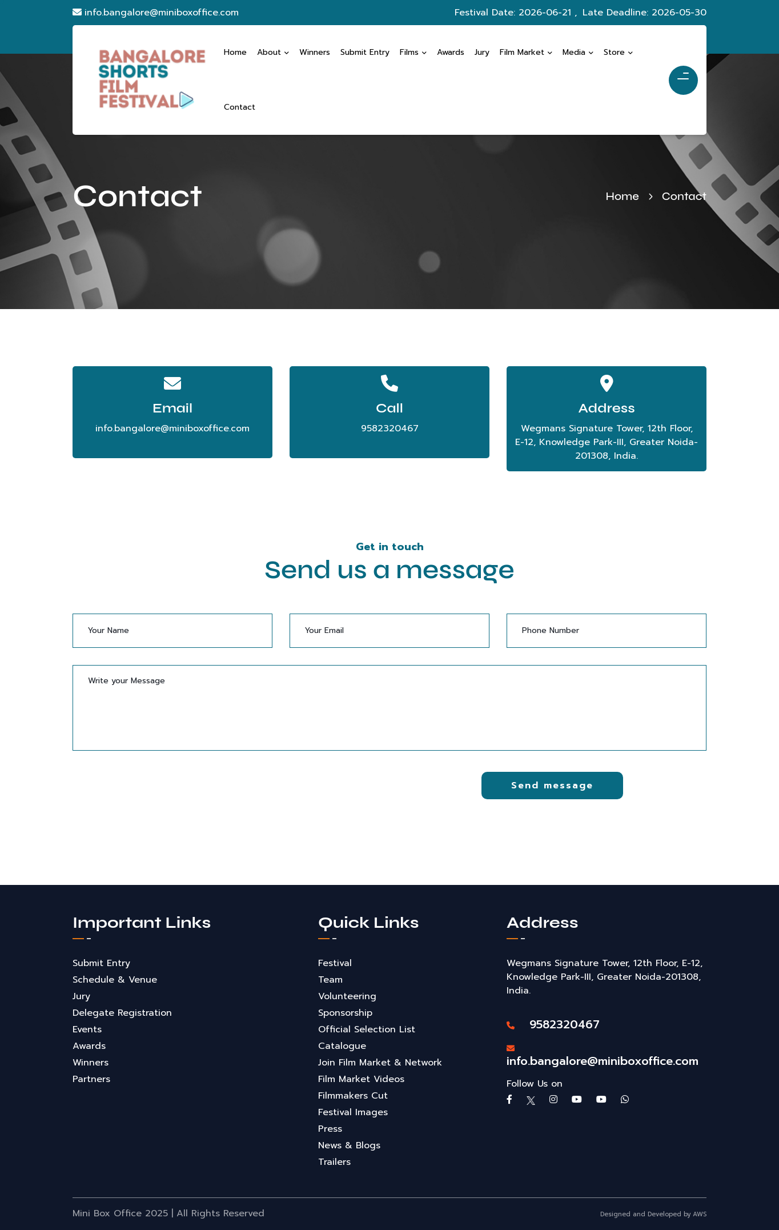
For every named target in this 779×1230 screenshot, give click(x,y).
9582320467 (390, 428)
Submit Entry (101, 963)
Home (622, 196)
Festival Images (353, 1112)
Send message (552, 785)
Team (330, 980)
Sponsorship (345, 1013)
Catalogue (342, 1046)
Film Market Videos (361, 1079)
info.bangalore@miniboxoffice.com (156, 12)
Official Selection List (366, 1029)
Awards (89, 1046)
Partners (91, 1079)
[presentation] (159, 794)
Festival (335, 963)
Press (330, 1129)
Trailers (334, 1162)
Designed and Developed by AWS (653, 1214)
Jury (81, 996)
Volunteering (347, 996)
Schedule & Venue (115, 980)
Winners (91, 1062)
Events (87, 1029)
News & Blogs (349, 1145)
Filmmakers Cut (353, 1096)
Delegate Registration (122, 1013)
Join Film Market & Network (380, 1062)
